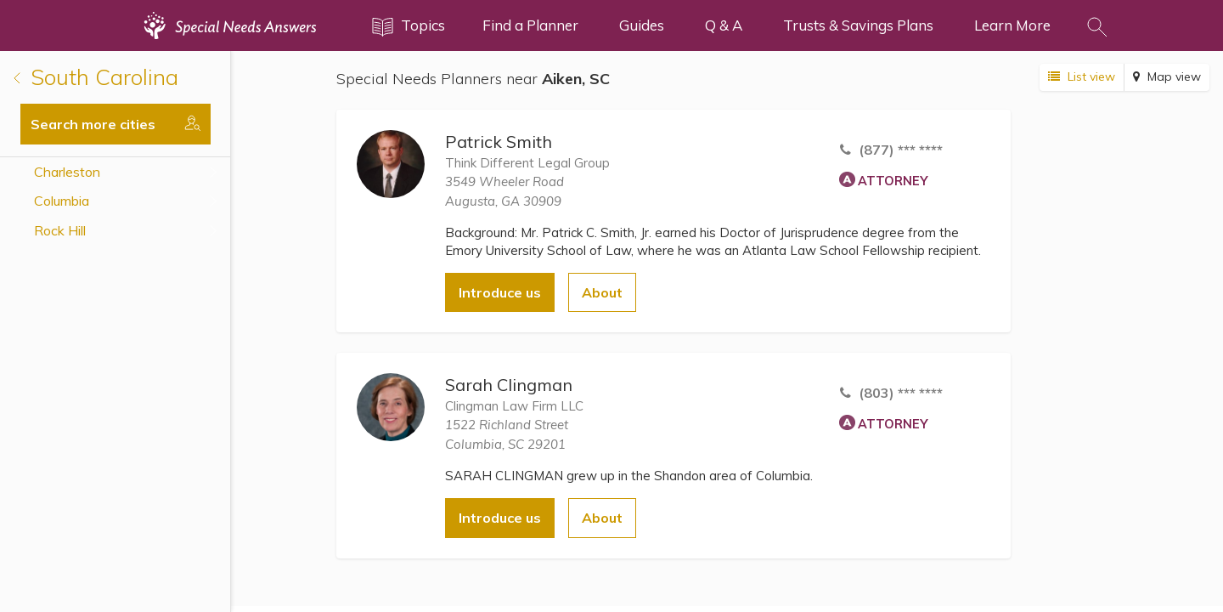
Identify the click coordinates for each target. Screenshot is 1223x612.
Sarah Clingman (508, 384)
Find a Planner (530, 25)
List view (1081, 76)
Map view (1167, 76)
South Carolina (96, 77)
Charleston (67, 171)
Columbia (61, 200)
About (602, 292)
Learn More (1012, 25)
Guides (641, 25)
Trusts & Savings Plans (858, 25)
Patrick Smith (498, 141)
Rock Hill (60, 230)
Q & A (723, 25)
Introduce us (500, 292)
